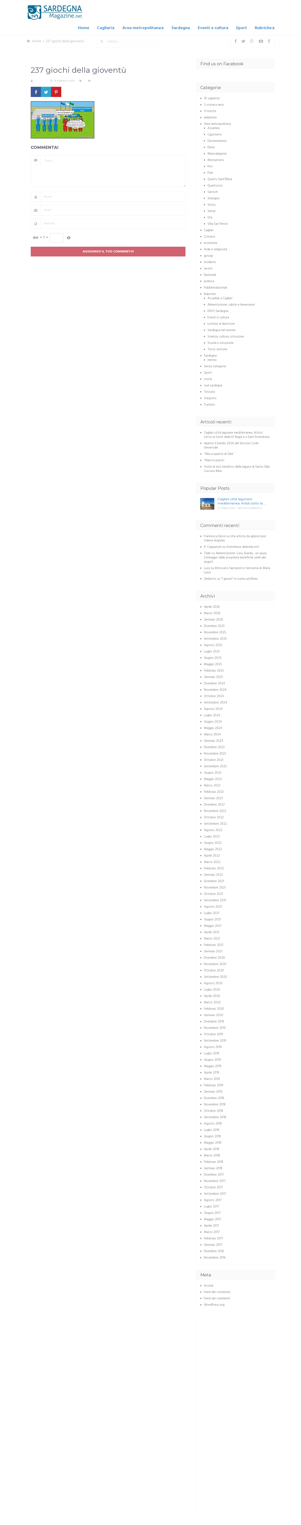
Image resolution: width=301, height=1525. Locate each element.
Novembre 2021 (215, 886)
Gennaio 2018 (213, 1167)
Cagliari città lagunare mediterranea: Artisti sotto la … (241, 500)
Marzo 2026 (212, 612)
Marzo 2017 (212, 1231)
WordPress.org (214, 1303)
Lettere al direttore (221, 322)
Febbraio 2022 (214, 867)
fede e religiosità (215, 248)
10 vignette (212, 97)
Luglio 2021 (211, 912)
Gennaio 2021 (213, 950)
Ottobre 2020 (214, 969)
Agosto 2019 (213, 1046)
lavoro (208, 267)
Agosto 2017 (213, 1199)
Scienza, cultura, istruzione (226, 335)
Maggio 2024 (213, 727)
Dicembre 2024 (214, 682)
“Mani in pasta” (214, 459)
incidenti (210, 261)
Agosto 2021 (213, 905)
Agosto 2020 (213, 982)
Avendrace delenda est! (242, 545)
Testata (209, 390)
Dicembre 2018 (214, 1097)
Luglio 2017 (211, 1205)
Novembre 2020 (215, 963)
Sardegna (184, 27)
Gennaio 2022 (213, 873)
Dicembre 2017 (214, 1173)
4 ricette (210, 110)
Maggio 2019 (212, 1065)
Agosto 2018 (213, 1122)
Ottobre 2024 (214, 695)
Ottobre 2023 (213, 759)
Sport (241, 27)
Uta (210, 216)
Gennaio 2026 (213, 618)
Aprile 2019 (211, 1071)
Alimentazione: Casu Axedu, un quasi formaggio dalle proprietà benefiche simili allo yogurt (235, 556)
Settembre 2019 (215, 1039)
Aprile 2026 (212, 605)
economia (210, 242)
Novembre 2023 (215, 752)
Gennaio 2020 (213, 1014)
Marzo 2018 (212, 1154)
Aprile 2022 (212, 854)
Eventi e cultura (214, 27)
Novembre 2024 (215, 688)
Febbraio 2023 (214, 790)
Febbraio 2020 (214, 1007)
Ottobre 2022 (214, 816)
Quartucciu (215, 184)
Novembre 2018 (215, 1103)
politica (209, 280)
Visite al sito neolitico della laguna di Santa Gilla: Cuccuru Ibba (237, 468)
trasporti (210, 397)
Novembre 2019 (215, 1026)
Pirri (210, 165)
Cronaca (209, 235)
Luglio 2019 (211, 1052)
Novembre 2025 (215, 631)
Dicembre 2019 (214, 1020)
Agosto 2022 (213, 829)
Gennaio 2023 (213, 797)
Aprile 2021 (211, 931)
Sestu (212, 203)
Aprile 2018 (211, 1148)
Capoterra (215, 133)
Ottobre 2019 (213, 1033)
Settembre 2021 (215, 899)
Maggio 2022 (213, 848)
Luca (207, 567)
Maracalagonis (217, 152)
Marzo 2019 (212, 1078)
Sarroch (213, 191)
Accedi (208, 1284)
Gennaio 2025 (213, 676)
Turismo (209, 403)
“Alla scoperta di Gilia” (219, 453)
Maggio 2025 (213, 663)
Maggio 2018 (212, 1141)
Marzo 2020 (212, 1001)
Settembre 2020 (215, 975)
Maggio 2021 (212, 924)
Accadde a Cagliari (220, 297)
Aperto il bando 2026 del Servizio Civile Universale (231, 444)
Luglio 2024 (212, 714)
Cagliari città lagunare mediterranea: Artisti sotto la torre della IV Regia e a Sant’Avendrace (237, 434)
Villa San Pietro (218, 222)
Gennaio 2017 (213, 1243)
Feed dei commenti (217, 1297)
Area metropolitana (145, 27)
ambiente (210, 116)
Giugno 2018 (212, 1135)
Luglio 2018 (211, 1129)
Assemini (214, 127)
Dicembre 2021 (214, 880)
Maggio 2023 (213, 778)
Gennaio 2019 (213, 1090)
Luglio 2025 (212, 650)
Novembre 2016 (215, 1256)
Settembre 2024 (215, 701)
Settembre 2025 (215, 637)
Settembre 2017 (215, 1192)
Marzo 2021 (212, 937)
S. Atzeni (39, 80)
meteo (212, 359)
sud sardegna (213, 384)
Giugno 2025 (213, 656)
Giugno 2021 (212, 918)
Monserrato (216, 159)
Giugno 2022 (213, 841)
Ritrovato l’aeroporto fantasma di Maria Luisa (237, 569)
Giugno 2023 (212, 771)
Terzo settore (217, 348)
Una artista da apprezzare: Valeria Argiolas (235, 537)
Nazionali (210, 273)
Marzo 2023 (212, 784)
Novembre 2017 (215, 1180)
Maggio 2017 (212, 1218)
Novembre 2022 (215, 810)
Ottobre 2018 (213, 1109)
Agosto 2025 (213, 644)
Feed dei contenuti (217, 1291)
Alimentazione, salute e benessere (231, 303)
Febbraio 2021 (213, 944)
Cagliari (108, 27)
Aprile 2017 (211, 1224)
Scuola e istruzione (221, 342)
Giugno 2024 (213, 720)
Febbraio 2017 (213, 1237)
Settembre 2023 (215, 765)
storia (208, 378)
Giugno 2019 (212, 1058)
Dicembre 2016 (214, 1250)
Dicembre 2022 (214, 803)
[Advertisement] (236, 1350)
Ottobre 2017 (213, 1186)
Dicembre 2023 (214, 746)
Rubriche (262, 27)
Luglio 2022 (212, 835)
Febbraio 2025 (214, 669)
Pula (210, 171)
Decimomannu (217, 139)
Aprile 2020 (212, 995)
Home (89, 27)
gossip (208, 254)
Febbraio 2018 (213, 1160)
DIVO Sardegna (218, 310)
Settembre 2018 (215, 1116)
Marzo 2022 (212, 861)
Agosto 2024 (213, 708)
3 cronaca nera (214, 103)
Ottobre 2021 (213, 893)
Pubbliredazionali (215, 286)
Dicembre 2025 (214, 625)
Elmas (211, 146)
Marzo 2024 (212, 733)
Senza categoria (215, 365)
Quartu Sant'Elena (220, 178)
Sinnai (211, 210)
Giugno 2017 (212, 1212)
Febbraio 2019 (213, 1084)
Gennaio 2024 (213, 739)
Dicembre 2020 (214, 956)
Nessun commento (104, 80)
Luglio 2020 (212, 988)
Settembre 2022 (215, 822)
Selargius (214, 197)
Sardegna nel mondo (222, 329)
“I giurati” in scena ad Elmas (239, 577)
